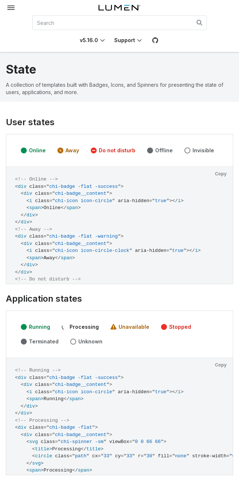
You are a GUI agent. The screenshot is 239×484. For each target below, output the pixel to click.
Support (124, 40)
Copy (221, 173)
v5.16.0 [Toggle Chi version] (89, 40)
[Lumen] (119, 7)
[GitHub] (155, 40)
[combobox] (119, 22)
